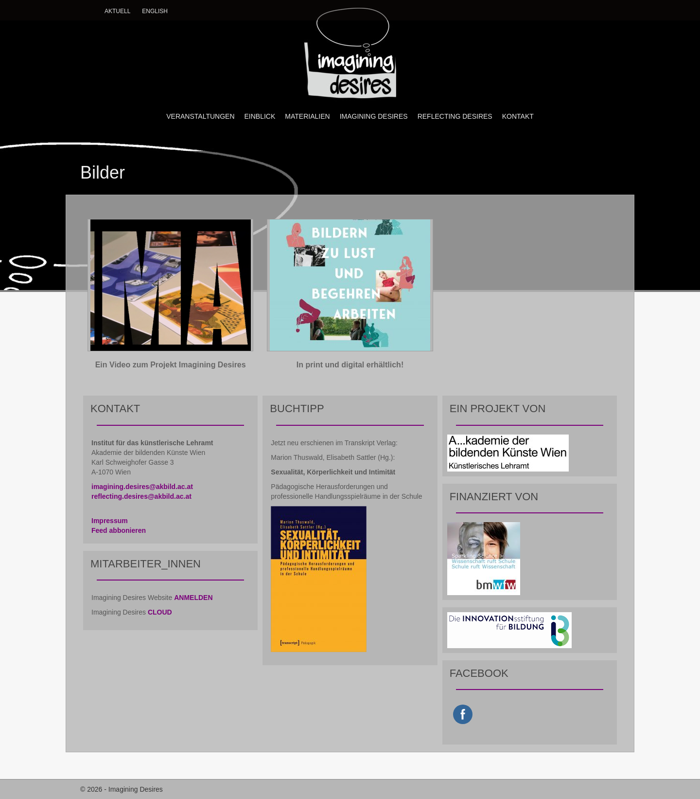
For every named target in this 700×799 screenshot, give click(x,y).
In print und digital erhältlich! (350, 365)
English (155, 11)
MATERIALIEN (307, 116)
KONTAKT (518, 116)
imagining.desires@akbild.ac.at (142, 486)
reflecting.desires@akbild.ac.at (141, 496)
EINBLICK (260, 116)
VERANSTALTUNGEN (200, 116)
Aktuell (117, 11)
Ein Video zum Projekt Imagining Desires (170, 365)
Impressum (109, 521)
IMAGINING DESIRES (374, 116)
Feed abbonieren (118, 530)
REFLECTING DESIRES (455, 116)
